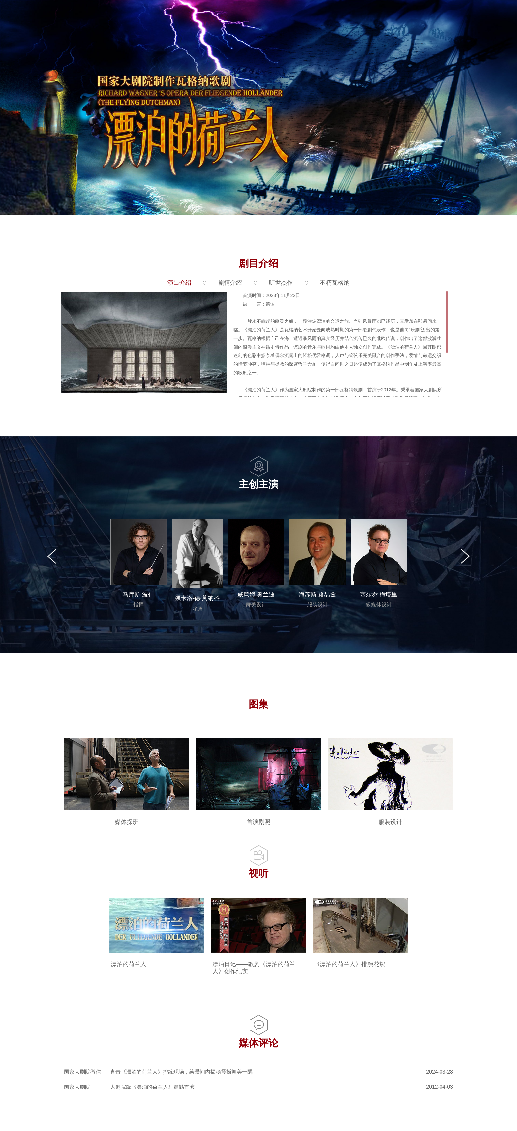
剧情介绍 (230, 282)
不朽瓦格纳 (335, 282)
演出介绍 (179, 282)
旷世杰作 (281, 282)
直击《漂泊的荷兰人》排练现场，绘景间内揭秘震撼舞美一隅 (181, 1072)
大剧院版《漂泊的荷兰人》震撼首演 (152, 1087)
